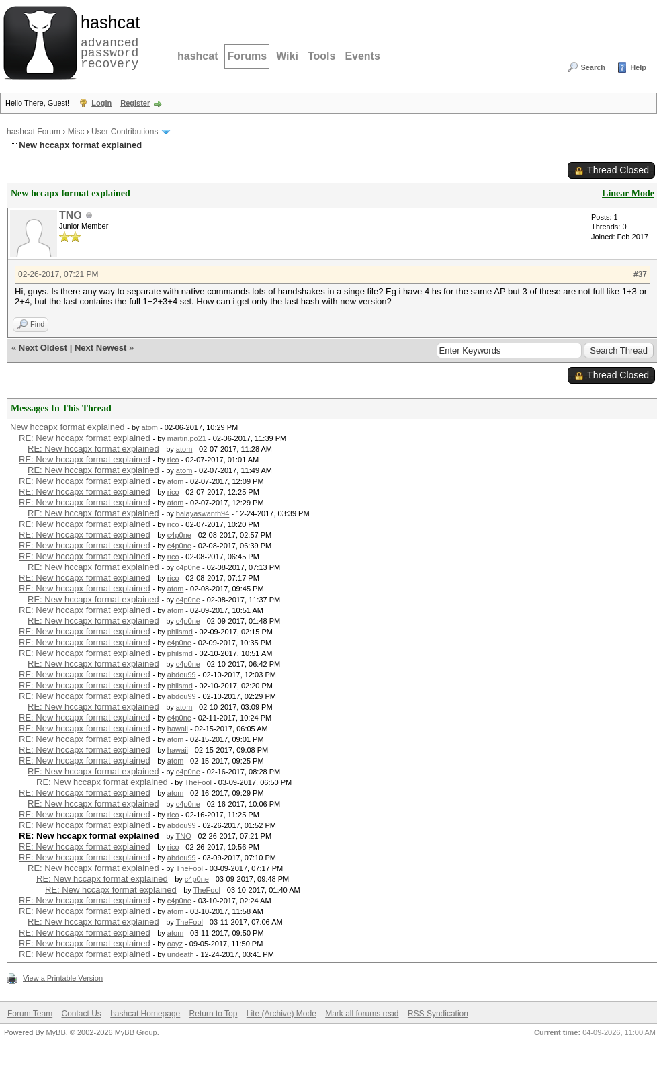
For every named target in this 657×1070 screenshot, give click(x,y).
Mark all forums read (361, 1013)
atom (150, 427)
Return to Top (213, 1013)
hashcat (197, 56)
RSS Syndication (438, 1013)
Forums (247, 56)
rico (173, 460)
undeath (180, 954)
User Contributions (124, 131)
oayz (175, 944)
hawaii (177, 729)
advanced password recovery (107, 41)
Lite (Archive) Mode (281, 1013)
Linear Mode (628, 193)
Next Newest (100, 348)
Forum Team (29, 1013)
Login (101, 103)
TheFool (198, 782)
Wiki (287, 56)
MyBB (55, 1032)
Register (135, 103)
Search (592, 67)
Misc (76, 131)
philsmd (180, 632)
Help (638, 67)
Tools (321, 56)
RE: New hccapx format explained (84, 438)
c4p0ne (179, 535)
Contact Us (81, 1013)
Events (362, 56)
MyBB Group (136, 1032)
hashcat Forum (33, 131)
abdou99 (181, 675)
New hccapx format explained (67, 427)
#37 (640, 274)
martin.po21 (186, 438)
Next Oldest (43, 348)
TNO (70, 215)
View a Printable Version (63, 978)
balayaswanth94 (203, 513)
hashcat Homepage (145, 1013)
